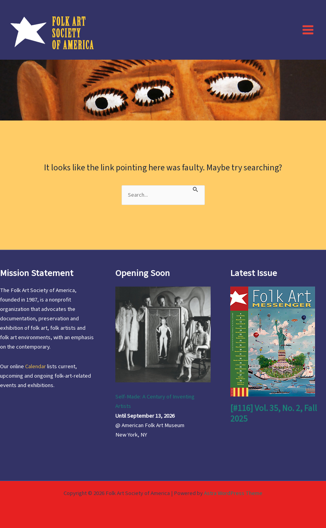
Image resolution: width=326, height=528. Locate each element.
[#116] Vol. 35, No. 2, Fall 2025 (273, 413)
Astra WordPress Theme (233, 493)
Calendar (35, 366)
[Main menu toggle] (308, 29)
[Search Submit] (196, 188)
